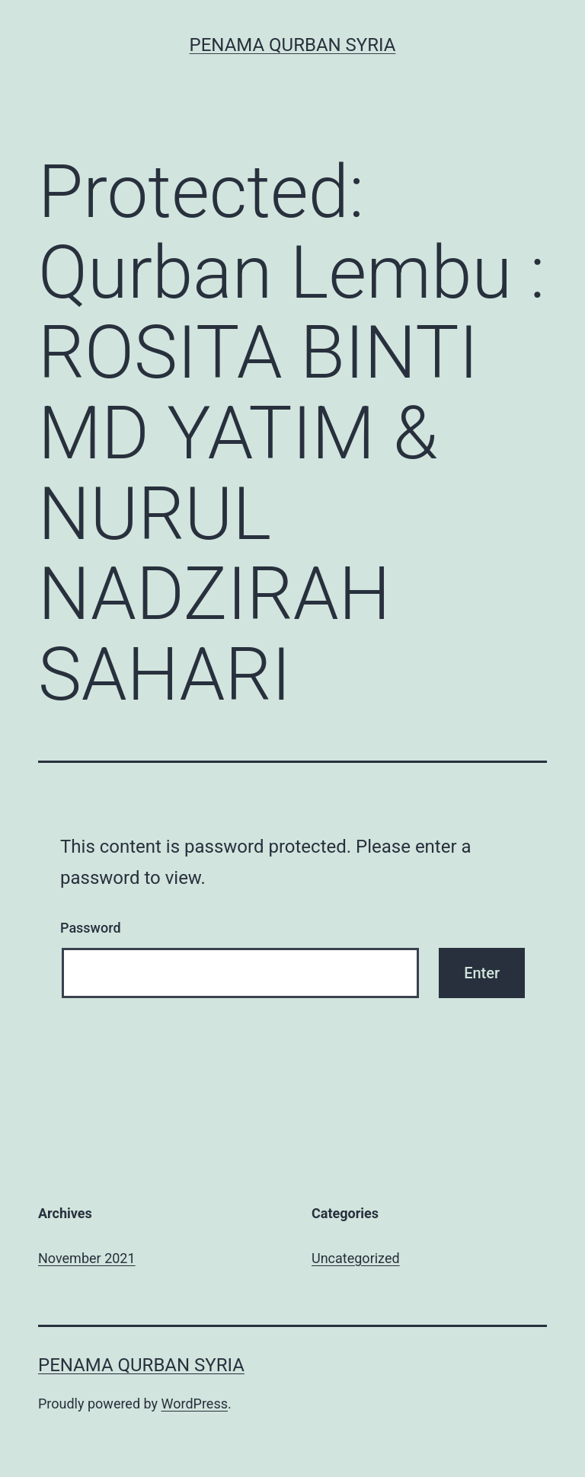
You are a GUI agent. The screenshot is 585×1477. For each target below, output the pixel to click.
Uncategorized (356, 1258)
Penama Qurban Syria (293, 45)
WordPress (194, 1404)
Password (90, 928)
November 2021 (87, 1258)
